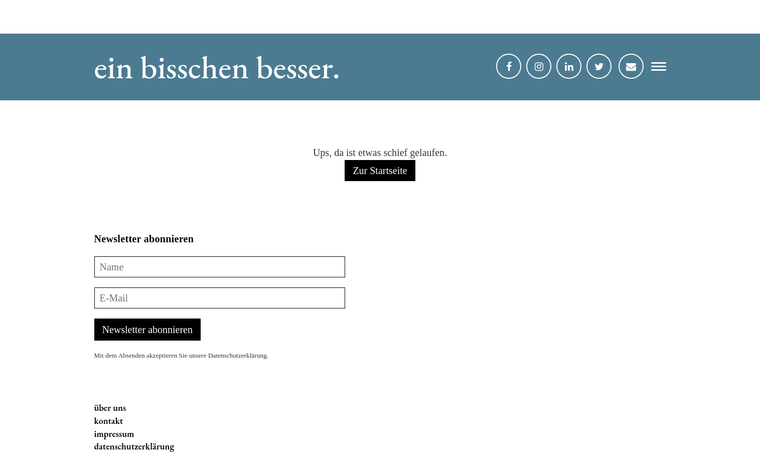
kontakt (108, 420)
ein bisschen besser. (217, 67)
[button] (655, 69)
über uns (110, 407)
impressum (114, 433)
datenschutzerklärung (134, 446)
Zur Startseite (380, 170)
